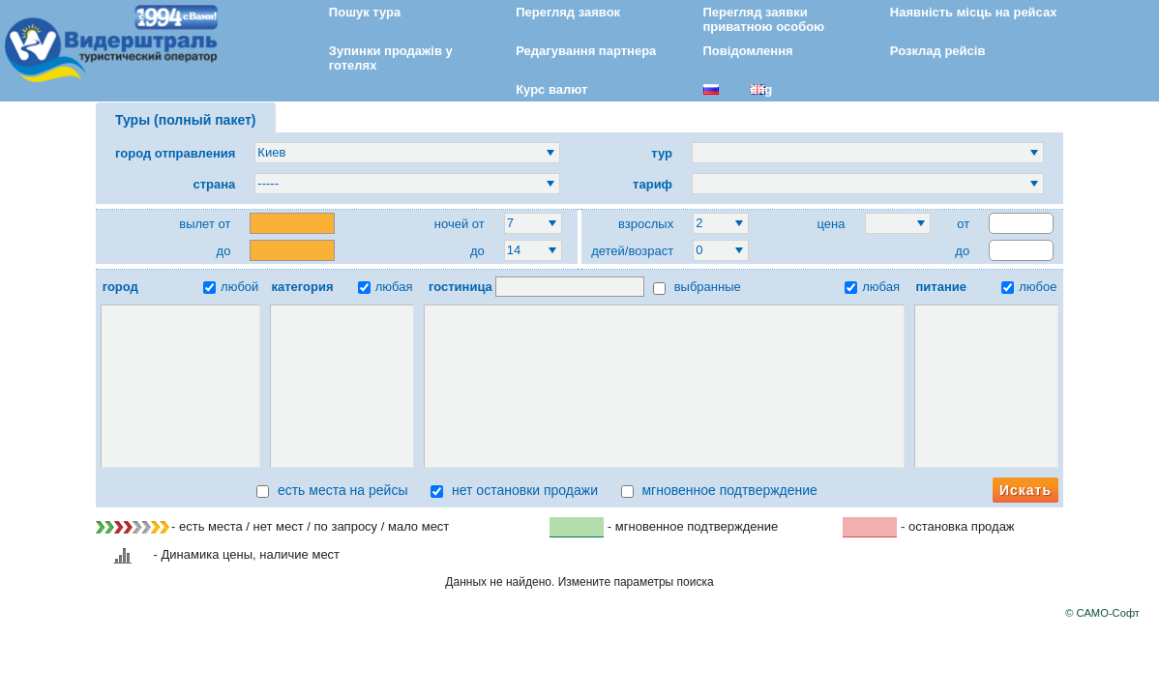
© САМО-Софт (1102, 613)
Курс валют (551, 89)
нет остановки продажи (514, 490)
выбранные (697, 286)
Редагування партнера (586, 51)
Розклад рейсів (938, 51)
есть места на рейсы (331, 490)
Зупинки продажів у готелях (391, 58)
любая (385, 286)
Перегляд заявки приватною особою (764, 19)
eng (761, 89)
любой (230, 286)
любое (1028, 286)
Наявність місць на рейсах (973, 12)
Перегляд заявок (568, 12)
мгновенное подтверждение (719, 490)
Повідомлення (748, 51)
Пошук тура (365, 12)
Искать (1025, 490)
